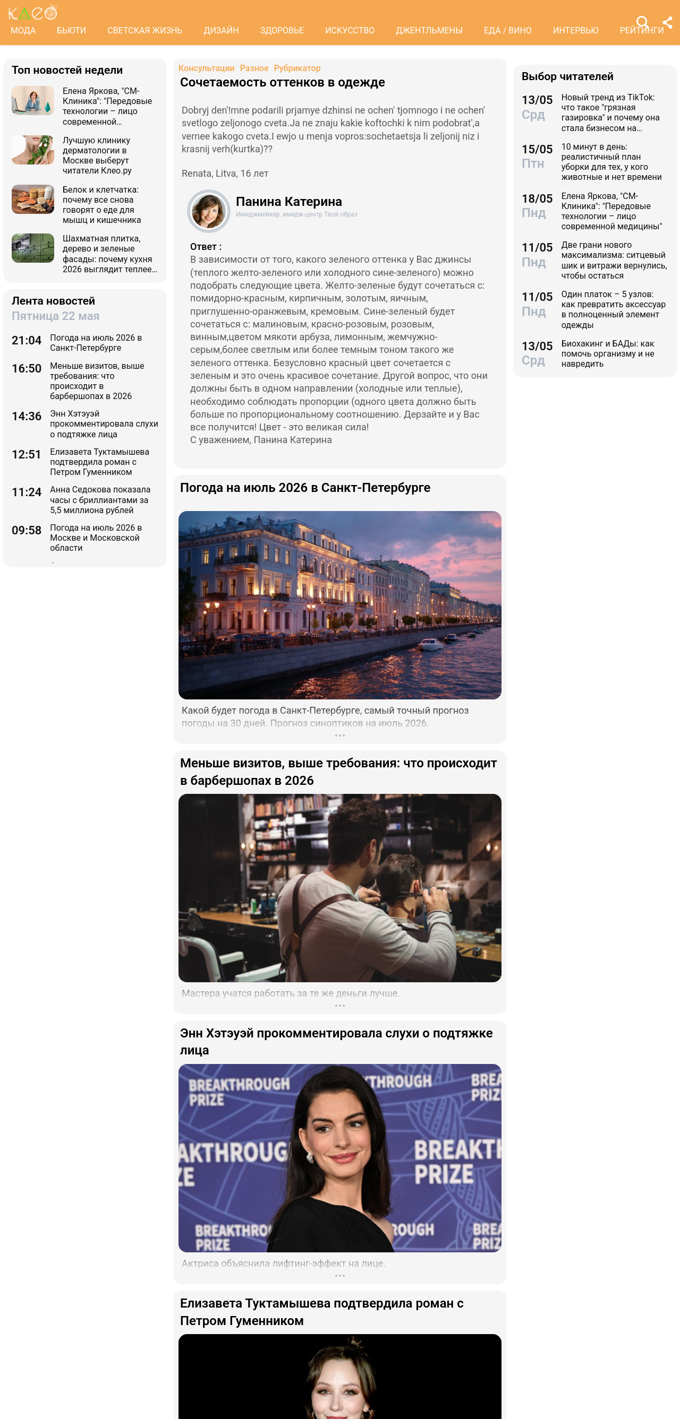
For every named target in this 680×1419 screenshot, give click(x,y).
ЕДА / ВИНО (508, 30)
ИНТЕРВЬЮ (576, 30)
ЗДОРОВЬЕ (282, 30)
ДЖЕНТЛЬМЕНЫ (429, 30)
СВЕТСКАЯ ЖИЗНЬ (144, 30)
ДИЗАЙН (221, 30)
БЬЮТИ (71, 30)
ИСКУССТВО (350, 30)
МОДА (23, 30)
